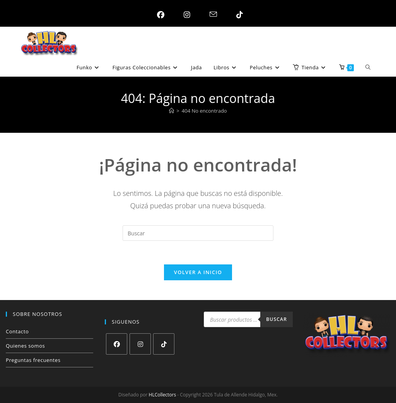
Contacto (17, 331)
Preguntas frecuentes (33, 360)
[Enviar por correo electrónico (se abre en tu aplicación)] (211, 14)
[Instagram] (140, 344)
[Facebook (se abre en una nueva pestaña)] (158, 14)
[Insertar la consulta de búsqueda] (198, 233)
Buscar (276, 319)
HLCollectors (162, 394)
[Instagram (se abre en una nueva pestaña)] (185, 14)
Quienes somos (25, 345)
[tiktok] (163, 344)
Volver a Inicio (198, 272)
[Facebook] (116, 344)
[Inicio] (171, 110)
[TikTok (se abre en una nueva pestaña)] (238, 14)
